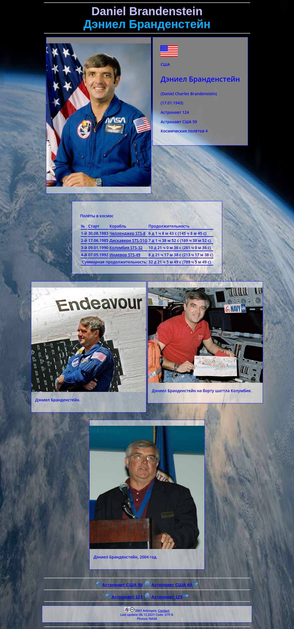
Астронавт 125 (170, 596)
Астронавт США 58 (119, 584)
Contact (163, 611)
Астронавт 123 (124, 596)
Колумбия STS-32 (125, 247)
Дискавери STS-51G (128, 240)
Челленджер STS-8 (127, 233)
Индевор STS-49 (124, 254)
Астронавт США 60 (174, 584)
